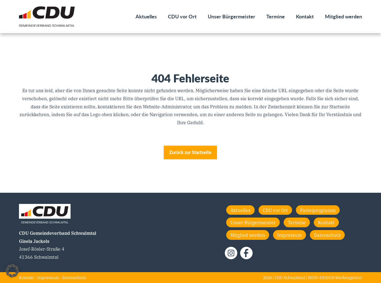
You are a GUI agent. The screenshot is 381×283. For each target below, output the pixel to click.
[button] (12, 270)
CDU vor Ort (182, 16)
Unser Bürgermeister (231, 16)
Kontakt (305, 16)
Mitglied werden (343, 16)
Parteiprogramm (318, 210)
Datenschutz (327, 235)
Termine (275, 16)
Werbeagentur (348, 277)
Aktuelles (146, 16)
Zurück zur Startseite (190, 152)
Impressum (289, 235)
